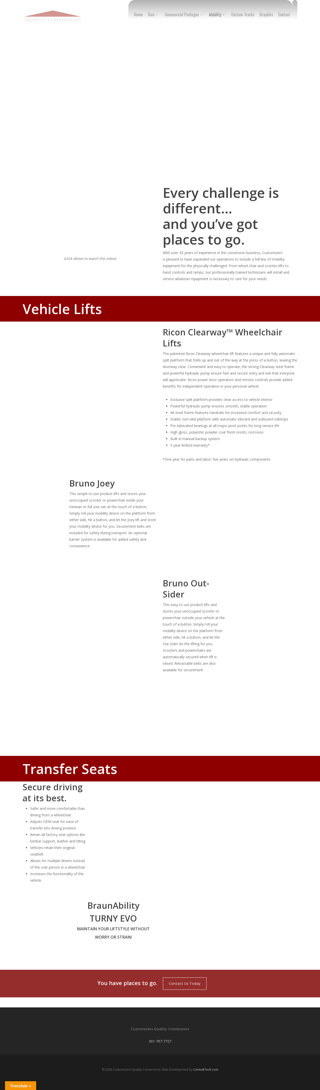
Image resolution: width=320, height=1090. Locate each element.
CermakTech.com (205, 1069)
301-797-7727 (160, 1041)
